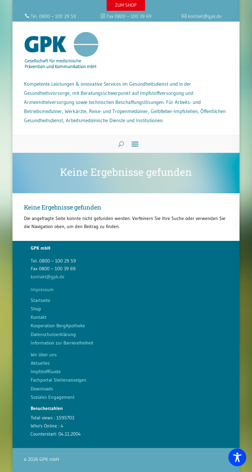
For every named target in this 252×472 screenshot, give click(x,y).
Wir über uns (44, 355)
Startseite (40, 300)
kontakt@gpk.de (47, 277)
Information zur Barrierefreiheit (62, 343)
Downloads (42, 389)
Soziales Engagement (53, 397)
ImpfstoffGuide (46, 371)
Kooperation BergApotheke (58, 326)
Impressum (42, 289)
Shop (36, 309)
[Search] (118, 144)
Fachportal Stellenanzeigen (58, 380)
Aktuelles (40, 363)
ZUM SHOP (126, 5)
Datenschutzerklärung (53, 334)
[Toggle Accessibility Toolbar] (237, 457)
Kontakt (39, 317)
